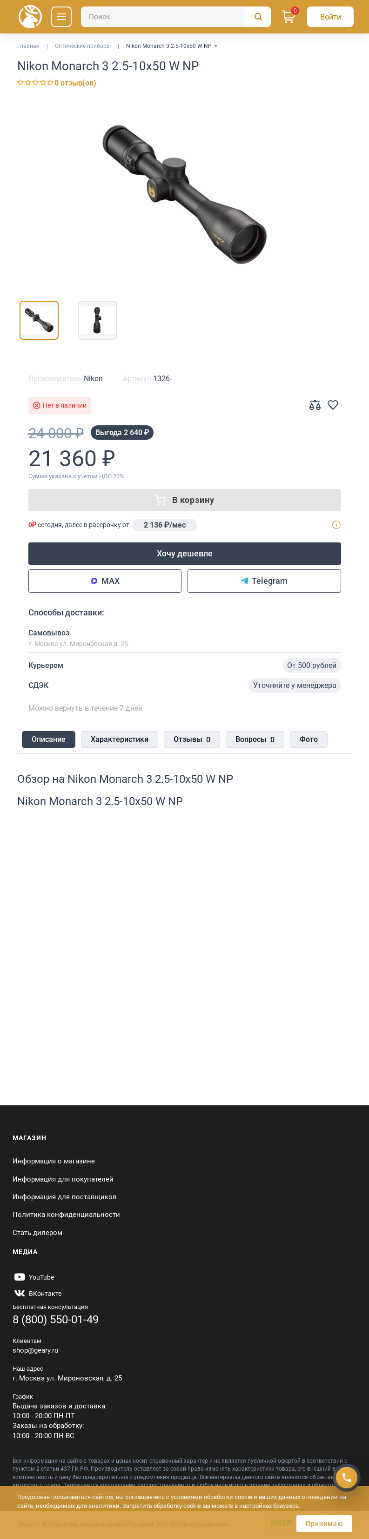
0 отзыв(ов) (75, 83)
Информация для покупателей (63, 1179)
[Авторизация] (330, 17)
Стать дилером (37, 1233)
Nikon (93, 378)
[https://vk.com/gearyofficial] (37, 1294)
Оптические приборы (83, 46)
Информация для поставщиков (65, 1197)
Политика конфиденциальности (66, 1214)
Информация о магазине (54, 1161)
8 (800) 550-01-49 (56, 1319)
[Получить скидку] (347, 1476)
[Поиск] (176, 17)
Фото (309, 739)
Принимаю (324, 1523)
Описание (49, 739)
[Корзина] (288, 16)
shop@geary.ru (35, 1350)
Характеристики (119, 739)
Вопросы (255, 740)
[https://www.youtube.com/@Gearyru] (33, 1277)
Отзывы (192, 740)
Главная (28, 46)
